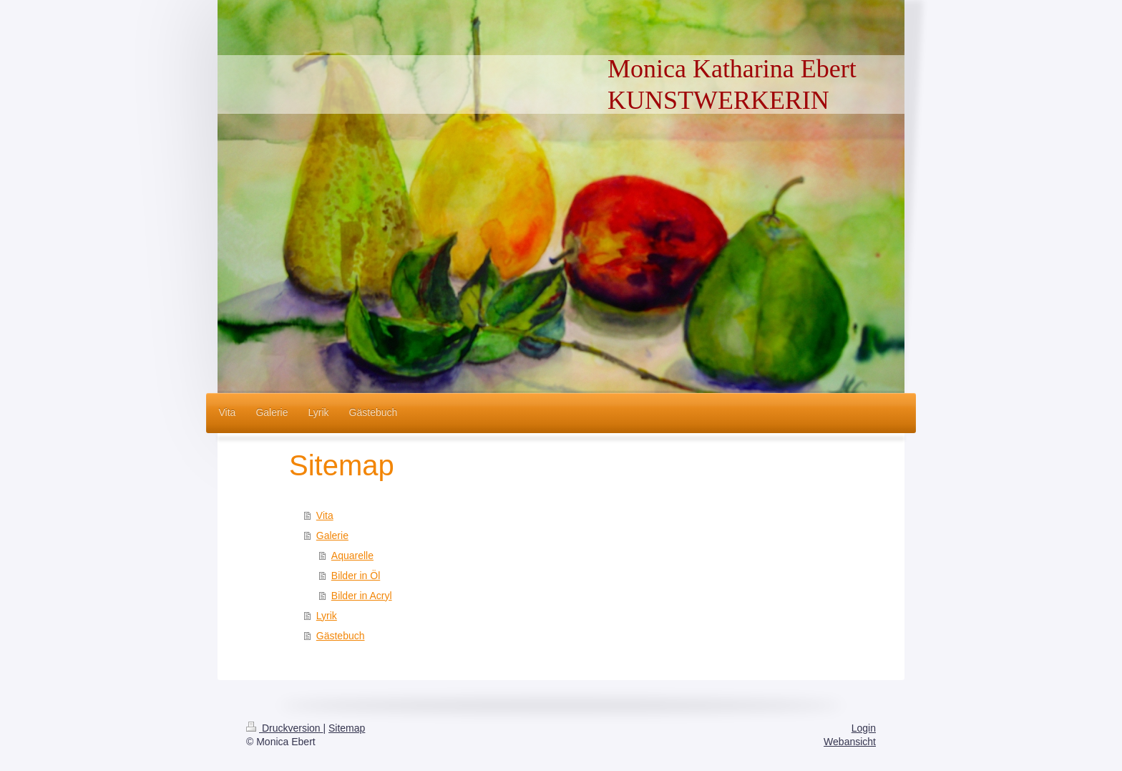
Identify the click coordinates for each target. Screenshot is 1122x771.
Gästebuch (340, 635)
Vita (324, 515)
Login (864, 728)
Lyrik (326, 615)
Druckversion (284, 728)
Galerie (332, 535)
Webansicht (850, 741)
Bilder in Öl (355, 575)
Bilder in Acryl (361, 595)
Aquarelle (352, 555)
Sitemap (346, 728)
